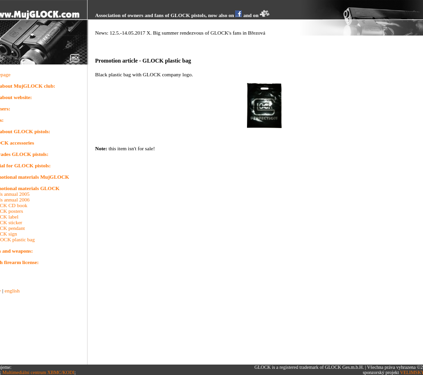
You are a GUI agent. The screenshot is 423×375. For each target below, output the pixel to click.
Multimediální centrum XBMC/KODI (38, 372)
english (12, 290)
